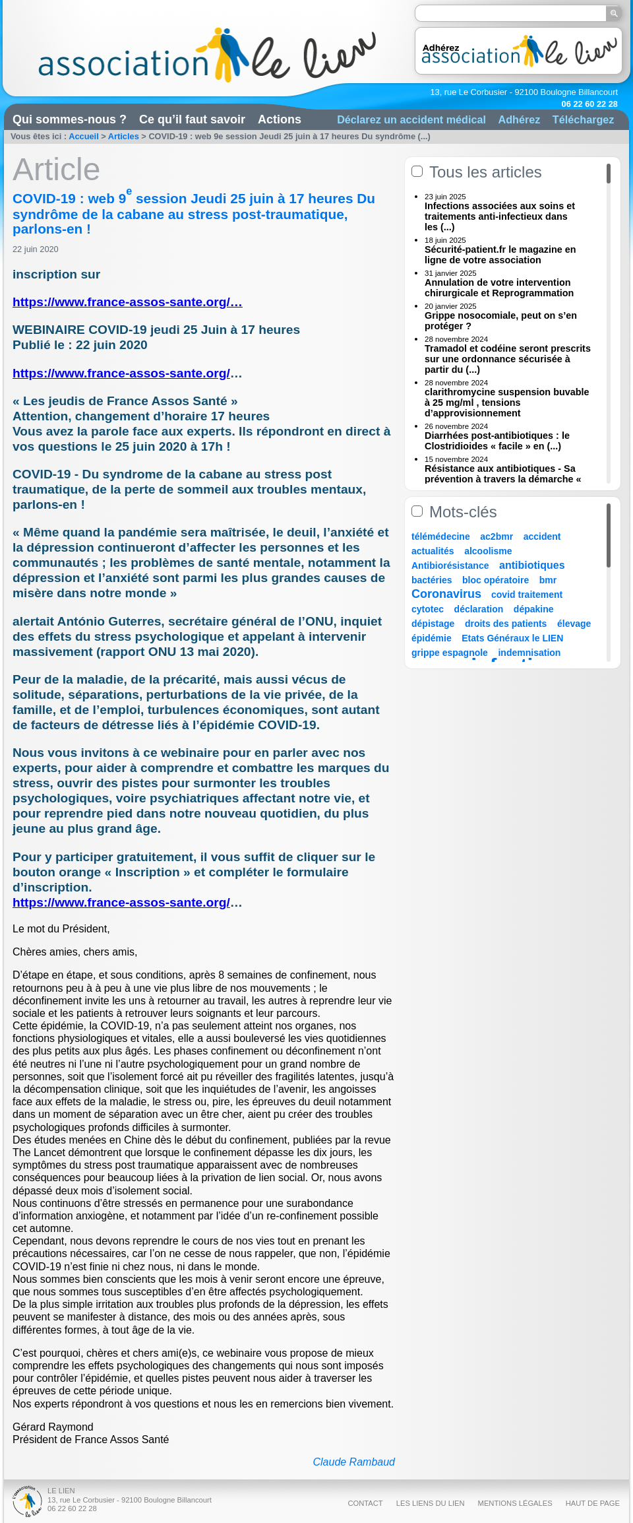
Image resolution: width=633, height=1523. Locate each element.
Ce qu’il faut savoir (192, 119)
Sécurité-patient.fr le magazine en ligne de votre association (500, 254)
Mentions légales (515, 1503)
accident (542, 536)
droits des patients (506, 623)
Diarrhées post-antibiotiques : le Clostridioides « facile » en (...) (497, 440)
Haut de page (593, 1503)
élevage (574, 623)
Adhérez (519, 119)
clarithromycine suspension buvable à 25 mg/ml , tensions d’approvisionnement (507, 402)
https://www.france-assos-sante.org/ (121, 373)
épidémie (431, 638)
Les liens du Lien (430, 1503)
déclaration (479, 609)
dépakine (534, 609)
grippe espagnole (449, 652)
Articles (123, 136)
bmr (548, 580)
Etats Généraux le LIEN (512, 638)
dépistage (432, 623)
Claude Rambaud (354, 1462)
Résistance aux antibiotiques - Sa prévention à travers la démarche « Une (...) (503, 479)
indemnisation (529, 652)
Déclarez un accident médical (411, 119)
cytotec (427, 609)
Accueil (84, 136)
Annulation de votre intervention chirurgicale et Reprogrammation (499, 287)
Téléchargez (584, 119)
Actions (279, 119)
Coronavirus (448, 593)
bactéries (431, 580)
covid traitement (526, 594)
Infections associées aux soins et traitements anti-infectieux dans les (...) (500, 216)
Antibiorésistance (450, 565)
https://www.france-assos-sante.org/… (128, 302)
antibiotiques (532, 565)
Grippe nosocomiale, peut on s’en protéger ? (501, 320)
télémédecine (440, 536)
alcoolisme (488, 551)
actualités (432, 551)
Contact (364, 1503)
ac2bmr (496, 536)
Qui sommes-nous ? (70, 119)
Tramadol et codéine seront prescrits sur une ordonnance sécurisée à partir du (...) (508, 359)
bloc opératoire (495, 580)
